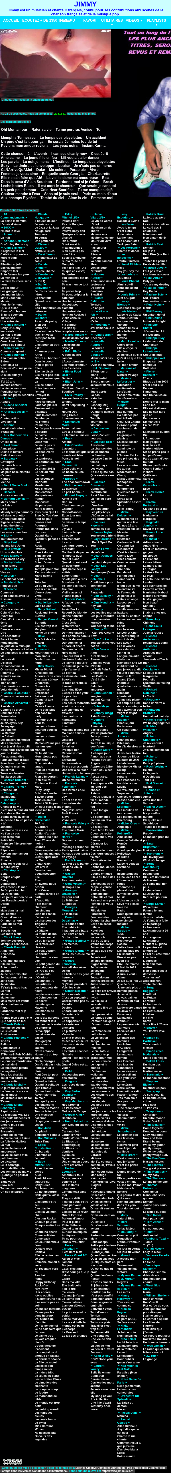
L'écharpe (68, 1329)
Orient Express (72, 1215)
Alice (38, 1175)
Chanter (67, 508)
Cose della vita (72, 468)
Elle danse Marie (73, 830)
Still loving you (153, 857)
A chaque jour (100, 753)
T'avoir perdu (44, 796)
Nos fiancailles (127, 1335)
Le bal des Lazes (128, 877)
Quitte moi (150, 475)
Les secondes (44, 478)
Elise (146, 488)
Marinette (41, 482)
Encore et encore (74, 646)
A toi (93, 652)
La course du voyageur (126, 604)
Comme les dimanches (42, 687)
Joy (64, 796)
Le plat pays (98, 465)
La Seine (149, 1262)
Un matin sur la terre (76, 773)
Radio (121, 910)
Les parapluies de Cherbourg (129, 818)
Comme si (7, 592)
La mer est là (9, 277)
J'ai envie (68, 1292)
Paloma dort (70, 221)
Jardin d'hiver (71, 1134)
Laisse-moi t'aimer (129, 1185)
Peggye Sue (8, 585)
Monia (147, 308)
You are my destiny (156, 284)
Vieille (147, 686)
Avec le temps (126, 227)
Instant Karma (94, 146)
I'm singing (42, 910)
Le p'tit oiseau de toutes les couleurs (75, 1039)
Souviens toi (70, 582)
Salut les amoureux (97, 687)
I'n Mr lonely (8, 565)
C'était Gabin (43, 863)
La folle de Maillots (13, 1141)
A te (3, 415)
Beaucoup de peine (48, 850)
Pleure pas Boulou (155, 465)
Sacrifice (68, 391)
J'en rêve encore (73, 934)
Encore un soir (100, 381)
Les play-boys (100, 512)
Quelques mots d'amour (127, 493)
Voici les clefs (71, 987)
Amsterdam (98, 445)
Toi (99, 129)
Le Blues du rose (154, 1211)
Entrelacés (42, 693)
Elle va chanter (10, 267)
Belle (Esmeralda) (129, 1386)
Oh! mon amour (11, 920)
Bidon (4, 361)
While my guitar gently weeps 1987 (155, 1153)
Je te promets (99, 736)
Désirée (67, 1007)
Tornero (95, 304)
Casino (122, 944)
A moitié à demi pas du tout (127, 410)
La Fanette (97, 455)
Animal (66, 606)
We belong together (156, 723)
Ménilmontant (152, 234)
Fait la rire (69, 1288)
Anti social (150, 1235)
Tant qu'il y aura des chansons (45, 1103)
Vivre (94, 170)
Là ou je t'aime (45, 940)
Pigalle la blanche (12, 522)
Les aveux (124, 642)
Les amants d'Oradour (43, 975)
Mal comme (8, 913)
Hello (120, 267)
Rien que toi (43, 780)
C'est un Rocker (45, 1218)
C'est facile (42, 1208)
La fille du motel (46, 1362)
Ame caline (10, 158)
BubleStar (97, 1375)
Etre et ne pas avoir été (126, 959)
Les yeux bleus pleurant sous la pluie (46, 730)
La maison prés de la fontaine (127, 1347)
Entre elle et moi (11, 1134)
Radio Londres (10, 455)
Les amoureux (100, 1091)
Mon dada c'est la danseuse (155, 972)
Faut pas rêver (153, 271)
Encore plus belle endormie (12, 1126)
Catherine (41, 328)
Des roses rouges (129, 308)
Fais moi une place (103, 900)
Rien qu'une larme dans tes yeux (129, 1203)
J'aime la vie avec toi (14, 816)
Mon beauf (150, 602)
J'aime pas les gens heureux (44, 1314)
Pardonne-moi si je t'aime (77, 182)
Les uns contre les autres (127, 467)
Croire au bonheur (47, 358)
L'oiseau (6, 662)
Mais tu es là (151, 445)
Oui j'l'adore (151, 298)
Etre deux (123, 569)
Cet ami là (41, 867)
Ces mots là (125, 549)
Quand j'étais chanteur (126, 681)
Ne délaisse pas (45, 1432)
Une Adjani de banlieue (126, 1149)
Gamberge (42, 418)
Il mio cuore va (153, 850)
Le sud (121, 1352)
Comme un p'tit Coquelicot (127, 1237)
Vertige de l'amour (12, 344)
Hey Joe (96, 606)
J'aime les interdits (48, 1309)
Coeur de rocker (101, 833)
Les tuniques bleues (43, 1414)
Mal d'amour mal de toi (16, 1098)
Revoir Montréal (45, 1094)
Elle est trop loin (46, 626)
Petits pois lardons (103, 1245)
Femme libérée (45, 271)
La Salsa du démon (125, 1404)
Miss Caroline (44, 1426)
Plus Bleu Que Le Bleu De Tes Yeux (46, 513)
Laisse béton (152, 562)
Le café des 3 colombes (152, 229)
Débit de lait (8, 790)
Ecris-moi (149, 405)
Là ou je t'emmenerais (71, 537)
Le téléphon (125, 1355)
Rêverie (95, 254)
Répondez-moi (72, 753)
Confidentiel (98, 378)
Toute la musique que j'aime (102, 744)
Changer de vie (10, 806)
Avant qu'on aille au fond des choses (101, 787)
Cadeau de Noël (128, 542)
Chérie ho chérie (46, 1232)
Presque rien (70, 749)
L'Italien (148, 1014)
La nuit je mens (36, 162)
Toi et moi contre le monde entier (13, 1079)
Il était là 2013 (126, 967)
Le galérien (69, 488)
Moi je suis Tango (74, 1111)
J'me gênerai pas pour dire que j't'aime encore (154, 1312)
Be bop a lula (71, 887)
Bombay (122, 535)
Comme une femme (75, 629)
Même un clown (45, 632)
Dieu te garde (44, 364)
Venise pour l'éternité (98, 269)
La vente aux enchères (70, 1026)
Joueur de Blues (128, 756)
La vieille (149, 1001)
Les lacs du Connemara (125, 1066)
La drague (69, 1098)
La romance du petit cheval (100, 1032)
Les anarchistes (128, 241)
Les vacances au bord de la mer (128, 781)
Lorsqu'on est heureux (99, 436)
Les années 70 (44, 980)
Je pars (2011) (126, 1319)
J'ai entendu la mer (13, 887)
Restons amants (101, 1282)
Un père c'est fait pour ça (22, 142)
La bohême (8, 729)
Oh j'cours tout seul (156, 1335)
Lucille (121, 786)
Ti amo (147, 1242)
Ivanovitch (97, 937)
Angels (148, 733)
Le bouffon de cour (48, 462)
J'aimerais (42, 425)
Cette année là (10, 1047)
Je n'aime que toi (46, 1325)
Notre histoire (44, 508)
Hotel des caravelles (97, 932)
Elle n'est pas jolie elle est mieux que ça (47, 378)
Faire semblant (45, 401)
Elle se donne (44, 385)
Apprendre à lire (101, 766)
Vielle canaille (71, 318)
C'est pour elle (153, 385)
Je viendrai (8, 984)
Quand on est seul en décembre (74, 564)
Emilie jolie (98, 890)
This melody (98, 1319)
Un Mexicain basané (76, 338)
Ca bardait (42, 1151)
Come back (42, 1238)
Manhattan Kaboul (155, 592)
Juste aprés (98, 391)
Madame (6, 994)
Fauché (40, 1275)
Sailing (148, 786)
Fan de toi (124, 572)
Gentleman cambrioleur (98, 490)
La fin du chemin (128, 616)
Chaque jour (125, 723)
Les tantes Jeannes (75, 1051)
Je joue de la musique (15, 646)
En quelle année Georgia (63, 174)
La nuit (5, 237)
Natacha (96, 398)
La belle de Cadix (129, 314)
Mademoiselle (99, 1144)
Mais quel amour (11, 1004)
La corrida (69, 672)
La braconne (151, 927)
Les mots (123, 1292)
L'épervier (97, 287)
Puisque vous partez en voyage (76, 855)
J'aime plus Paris (155, 1205)
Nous (94, 244)
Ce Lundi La (125, 545)
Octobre (67, 739)
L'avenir (40, 154)
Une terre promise (74, 301)
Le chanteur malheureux (17, 1057)
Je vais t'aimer (127, 997)
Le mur (66, 542)
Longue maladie (128, 656)
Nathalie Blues (45, 251)
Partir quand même (75, 850)
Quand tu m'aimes (12, 766)
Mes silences (43, 488)
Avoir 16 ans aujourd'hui (43, 1180)
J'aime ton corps (101, 944)
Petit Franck (70, 813)
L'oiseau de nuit (128, 900)
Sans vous (7, 1181)
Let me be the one (155, 1181)
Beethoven (124, 940)
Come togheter (153, 1128)
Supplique (69, 903)
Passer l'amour (127, 1094)
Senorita (6, 927)
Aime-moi (7, 950)
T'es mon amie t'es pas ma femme (127, 1101)
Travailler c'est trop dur (100, 1327)
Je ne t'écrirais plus (13, 974)
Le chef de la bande (75, 863)
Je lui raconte (126, 1332)
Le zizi (147, 495)
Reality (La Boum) (155, 642)
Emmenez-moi (10, 713)
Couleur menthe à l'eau (20, 194)
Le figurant (124, 1051)
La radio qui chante (156, 1349)
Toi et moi (7, 770)
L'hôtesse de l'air (102, 515)
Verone (148, 803)
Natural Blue (125, 1218)
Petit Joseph (99, 1242)
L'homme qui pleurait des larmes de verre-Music (128, 892)
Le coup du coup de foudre (46, 1391)
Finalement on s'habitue (44, 410)
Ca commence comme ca (71, 1180)
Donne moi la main (156, 401)
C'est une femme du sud (17, 810)
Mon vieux (42, 502)
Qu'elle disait (9, 308)
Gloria (121, 847)
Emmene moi (99, 893)
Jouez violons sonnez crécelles (102, 979)
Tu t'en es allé (99, 1332)
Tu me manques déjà (95, 190)
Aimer (147, 796)
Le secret (41, 1001)
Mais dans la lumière (125, 1190)
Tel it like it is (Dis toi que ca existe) (74, 269)
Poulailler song (10, 391)
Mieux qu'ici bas (101, 358)
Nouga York (43, 231)
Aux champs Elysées (18, 198)
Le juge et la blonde (98, 1066)
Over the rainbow (102, 364)
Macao (121, 1409)
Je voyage (7, 726)
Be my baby (151, 1175)
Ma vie (4, 301)
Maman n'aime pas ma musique (47, 744)
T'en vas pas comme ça (125, 1303)
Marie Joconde (10, 298)
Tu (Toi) (148, 1245)
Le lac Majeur (126, 1228)
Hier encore (8, 719)
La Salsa (6, 505)
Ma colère (57, 170)
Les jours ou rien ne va (16, 897)
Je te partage (152, 924)
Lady (38, 716)
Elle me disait (44, 371)
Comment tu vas (101, 836)
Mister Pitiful (43, 669)
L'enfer (39, 475)
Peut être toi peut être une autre (46, 1076)
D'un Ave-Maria (127, 1449)
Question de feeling (156, 682)
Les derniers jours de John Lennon (47, 995)
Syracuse (68, 1155)
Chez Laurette (126, 559)
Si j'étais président (74, 984)
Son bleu (149, 606)
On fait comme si (12, 666)
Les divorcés (126, 646)
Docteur (95, 863)
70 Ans (39, 823)
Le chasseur (125, 629)
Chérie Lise (125, 555)
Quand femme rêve (103, 1255)
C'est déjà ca (9, 364)
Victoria (122, 1114)
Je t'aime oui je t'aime (15, 1138)
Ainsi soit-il (125, 284)
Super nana (125, 793)
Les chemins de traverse (73, 711)
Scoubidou (150, 823)
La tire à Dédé (152, 572)
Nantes (5, 478)
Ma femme (7, 997)
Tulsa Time (42, 1141)
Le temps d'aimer (102, 1121)
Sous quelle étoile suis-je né (129, 915)
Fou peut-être (99, 917)
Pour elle (149, 679)
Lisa (65, 726)
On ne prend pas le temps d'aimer (156, 453)
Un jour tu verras (128, 1248)
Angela (95, 763)
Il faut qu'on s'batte (75, 930)
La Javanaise (152, 893)
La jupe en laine (101, 1014)
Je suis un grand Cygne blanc (101, 962)
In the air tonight (154, 321)
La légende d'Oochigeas (151, 775)
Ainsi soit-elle (44, 672)
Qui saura (123, 1198)
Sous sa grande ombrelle (101, 1303)
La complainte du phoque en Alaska (47, 1354)
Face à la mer (9, 639)
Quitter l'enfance (101, 1275)
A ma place (8, 448)
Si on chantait (99, 1288)
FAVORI (89, 20)
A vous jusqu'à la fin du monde (102, 798)
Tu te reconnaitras (129, 1108)
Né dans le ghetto (12, 515)
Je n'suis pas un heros (93, 166)
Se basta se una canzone (73, 473)
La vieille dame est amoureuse (72, 178)
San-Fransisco (127, 398)
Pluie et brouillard (47, 770)
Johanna (6, 826)
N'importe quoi (72, 555)
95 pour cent (70, 897)
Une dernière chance (14, 686)
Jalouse (5, 970)
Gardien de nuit (72, 649)
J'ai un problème (101, 733)
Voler (120, 1121)
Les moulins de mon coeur (127, 811)
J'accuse (123, 970)
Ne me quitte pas (102, 472)
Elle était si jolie (11, 264)
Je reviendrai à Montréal (153, 744)
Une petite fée (99, 1335)
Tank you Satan (127, 244)
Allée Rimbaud (127, 1426)
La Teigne (149, 569)
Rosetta (5, 860)
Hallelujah (97, 599)
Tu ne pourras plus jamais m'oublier (75, 1240)
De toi (66, 970)
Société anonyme (74, 257)
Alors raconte (71, 994)
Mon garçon (43, 1041)
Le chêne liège (72, 689)
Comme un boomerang (151, 872)
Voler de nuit (9, 689)
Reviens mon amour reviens (24, 146)
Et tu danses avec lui (14, 595)
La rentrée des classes (44, 945)
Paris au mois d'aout (99, 194)
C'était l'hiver (71, 626)
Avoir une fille (152, 800)
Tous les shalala (11, 1074)
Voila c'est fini (152, 1121)
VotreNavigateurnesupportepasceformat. (56, 104)
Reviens (40, 549)
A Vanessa (7, 954)
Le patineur (98, 1078)
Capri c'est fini (72, 1268)
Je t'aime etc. (99, 967)
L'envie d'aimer (10, 224)
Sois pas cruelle (46, 793)
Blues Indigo (99, 810)
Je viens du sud (128, 1001)
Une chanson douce (76, 1161)
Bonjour (67, 1265)
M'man (39, 1429)
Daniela (40, 1252)
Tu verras (41, 237)
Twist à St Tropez (46, 803)
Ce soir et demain (12, 609)
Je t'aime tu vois (46, 438)
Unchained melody (156, 716)
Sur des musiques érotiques (74, 1233)
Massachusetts (153, 1161)
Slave (65, 816)
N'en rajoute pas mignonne (46, 758)
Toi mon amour (127, 364)
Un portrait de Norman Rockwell (74, 313)
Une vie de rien (100, 1339)
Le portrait (7, 659)
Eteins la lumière (11, 452)
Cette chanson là (15, 154)
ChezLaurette (99, 174)
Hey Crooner (70, 1104)
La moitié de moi (46, 934)
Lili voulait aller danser (80, 158)
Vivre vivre (69, 820)
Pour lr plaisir (71, 1221)
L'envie (95, 739)
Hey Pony (41, 1288)
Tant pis (148, 780)
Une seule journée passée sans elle (129, 798)
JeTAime (123, 857)
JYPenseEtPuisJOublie (16, 1054)
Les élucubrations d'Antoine (12, 430)
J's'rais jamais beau (14, 987)
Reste (38, 545)
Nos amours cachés (43, 1046)
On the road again (12, 518)
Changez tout (126, 739)
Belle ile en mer (101, 1372)
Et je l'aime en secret (14, 1088)
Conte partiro (9, 418)
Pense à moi (70, 458)
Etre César (42, 890)
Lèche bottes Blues (48, 1379)
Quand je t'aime (45, 1081)
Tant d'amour (99, 1312)
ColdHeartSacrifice (75, 388)
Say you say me (128, 271)
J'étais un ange (127, 599)
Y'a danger (69, 324)
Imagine (95, 696)
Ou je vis (149, 251)
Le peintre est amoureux (152, 949)
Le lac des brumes (74, 1335)
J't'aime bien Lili (154, 331)
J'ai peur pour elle (74, 1208)
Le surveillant (126, 1074)
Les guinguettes (11, 291)
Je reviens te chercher (70, 1016)
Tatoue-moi (124, 1265)
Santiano (96, 291)
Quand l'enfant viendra (153, 470)
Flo (145, 428)
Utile (93, 1342)
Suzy (5, 166)
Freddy (148, 833)
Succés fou (8, 930)
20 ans (147, 378)
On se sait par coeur (14, 669)
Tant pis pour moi (47, 569)
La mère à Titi (152, 565)
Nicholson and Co (129, 662)
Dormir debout (72, 639)
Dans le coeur (44, 361)
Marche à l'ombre (155, 595)
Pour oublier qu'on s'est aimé (128, 1360)
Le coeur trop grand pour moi (101, 1056)
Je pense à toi (126, 595)
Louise (64, 166)
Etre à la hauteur (73, 431)
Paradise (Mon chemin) (127, 1374)
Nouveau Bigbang (102, 1191)
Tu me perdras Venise (74, 129)
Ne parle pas (43, 505)
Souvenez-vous (101, 1309)
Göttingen (7, 462)
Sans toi (148, 478)
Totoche (40, 582)
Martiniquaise (152, 1071)
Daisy (4, 880)
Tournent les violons (99, 423)
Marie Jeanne (126, 1088)
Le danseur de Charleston (153, 343)
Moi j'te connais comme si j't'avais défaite (102, 1165)
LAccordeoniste (73, 361)
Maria (147, 1292)
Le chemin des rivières (100, 1046)
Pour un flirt (125, 676)
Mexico (122, 338)
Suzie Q (40, 281)
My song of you (101, 1396)
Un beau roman (127, 729)
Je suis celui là (153, 1094)
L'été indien (98, 679)
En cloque (150, 555)
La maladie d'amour (124, 1019)
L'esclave (149, 957)
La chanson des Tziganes (45, 922)
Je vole (122, 1004)
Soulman (6, 488)
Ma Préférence (100, 1148)
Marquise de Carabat (98, 1153)
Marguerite (150, 676)
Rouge (94, 415)
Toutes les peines (155, 261)
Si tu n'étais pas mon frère (73, 252)
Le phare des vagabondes (99, 1083)
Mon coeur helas (101, 1171)
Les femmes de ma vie (15, 1171)
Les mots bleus (11, 934)
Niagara (95, 1185)
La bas (95, 395)
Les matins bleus (12, 294)
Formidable (8, 716)
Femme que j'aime (102, 572)
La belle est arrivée (103, 990)
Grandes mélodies (13, 813)
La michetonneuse (127, 872)
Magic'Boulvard (72, 810)
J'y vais (67, 529)
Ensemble (7, 408)
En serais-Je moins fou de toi (72, 142)
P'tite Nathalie (71, 1225)
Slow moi (6, 1185)
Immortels (7, 331)
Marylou (40, 629)
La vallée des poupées (126, 1032)
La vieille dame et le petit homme (14, 1156)
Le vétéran (124, 1084)
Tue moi (67, 589)
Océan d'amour (10, 917)
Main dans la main (12, 910)
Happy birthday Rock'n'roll (45, 1283)
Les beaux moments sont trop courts (76, 704)
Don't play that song (14, 244)
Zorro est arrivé (72, 1165)
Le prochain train (102, 1088)
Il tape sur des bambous (152, 363)
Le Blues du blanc (47, 1375)
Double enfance (101, 873)
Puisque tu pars (101, 408)
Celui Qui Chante (128, 421)
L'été (3, 508)
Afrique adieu (126, 937)
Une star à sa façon (75, 770)
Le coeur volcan (101, 1061)
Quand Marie (43, 535)
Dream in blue (71, 826)
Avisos (95, 793)
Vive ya (5, 572)
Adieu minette (152, 542)
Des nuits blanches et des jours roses (15, 1119)
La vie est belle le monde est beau (74, 1324)
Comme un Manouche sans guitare (154, 1195)
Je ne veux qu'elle (129, 354)
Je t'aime (41, 435)
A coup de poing (46, 321)
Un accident (96, 137)
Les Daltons (98, 676)
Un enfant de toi (154, 314)
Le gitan (40, 465)
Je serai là (124, 994)
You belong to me (102, 626)
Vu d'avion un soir (129, 709)
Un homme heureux (156, 1342)
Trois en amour (45, 800)
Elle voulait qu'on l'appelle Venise (102, 885)
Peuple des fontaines (69, 744)
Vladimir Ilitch (126, 1118)
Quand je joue (100, 1252)
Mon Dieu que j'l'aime (152, 1330)
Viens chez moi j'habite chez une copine (154, 613)
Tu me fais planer (129, 699)
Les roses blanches (13, 532)
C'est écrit (99, 154)
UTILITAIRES (112, 20)
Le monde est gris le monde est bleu (76, 453)
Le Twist (40, 1422)
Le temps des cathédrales (126, 1391)
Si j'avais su (43, 559)
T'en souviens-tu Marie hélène (46, 574)
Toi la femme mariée (14, 783)
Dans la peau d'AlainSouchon (45, 872)
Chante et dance (128, 251)
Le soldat (68, 549)
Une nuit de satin (128, 1091)
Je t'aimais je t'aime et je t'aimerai (75, 667)
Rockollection (99, 1399)
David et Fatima (153, 529)
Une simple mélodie (124, 922)
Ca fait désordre (46, 1191)
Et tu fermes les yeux (14, 274)
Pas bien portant (73, 880)
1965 (120, 934)
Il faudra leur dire (73, 656)
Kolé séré (149, 368)
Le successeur (127, 1071)
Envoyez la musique (42, 396)
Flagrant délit (71, 1198)
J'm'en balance (72, 1302)
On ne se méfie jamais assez (100, 1203)
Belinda (5, 1044)
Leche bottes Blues (17, 186)
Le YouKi (149, 696)
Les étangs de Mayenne (44, 1006)
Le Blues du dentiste (70, 1149)
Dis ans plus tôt (128, 950)
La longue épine (101, 1017)
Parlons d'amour (73, 1218)
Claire (66, 1278)
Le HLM (148, 575)
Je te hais (7, 980)
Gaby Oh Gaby (10, 328)
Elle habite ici (71, 927)
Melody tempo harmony (16, 512)
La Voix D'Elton (45, 950)
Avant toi (6, 616)
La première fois (128, 1024)
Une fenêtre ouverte (156, 301)
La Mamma (7, 733)
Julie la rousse (153, 632)
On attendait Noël (102, 1198)
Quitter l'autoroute (47, 1091)
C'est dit (6, 626)
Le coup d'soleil (154, 672)
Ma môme (97, 552)
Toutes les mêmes (155, 826)
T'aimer (5, 1101)
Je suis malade (153, 917)
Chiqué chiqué (10, 877)
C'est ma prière (127, 1165)
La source (97, 348)
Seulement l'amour (47, 1134)
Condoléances (72, 512)
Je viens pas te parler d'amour (45, 446)
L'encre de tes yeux (75, 693)
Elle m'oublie (99, 729)
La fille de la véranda (98, 1002)
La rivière (123, 1027)
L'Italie (5, 903)
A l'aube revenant (74, 602)
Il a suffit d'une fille (48, 1298)
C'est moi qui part (12, 960)
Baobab (40, 847)
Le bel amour (9, 287)
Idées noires (8, 502)
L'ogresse (150, 960)
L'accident (42, 1349)
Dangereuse (8, 883)
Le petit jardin (99, 508)
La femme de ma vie (14, 830)
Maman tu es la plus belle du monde (127, 331)
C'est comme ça (73, 505)
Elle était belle (71, 1285)
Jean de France (45, 913)
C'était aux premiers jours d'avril (14, 256)
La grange (150, 1359)
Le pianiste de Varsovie (71, 1032)
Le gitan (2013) (45, 468)
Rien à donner (44, 552)
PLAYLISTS (156, 20)
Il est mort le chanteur (56, 186)
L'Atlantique (151, 438)
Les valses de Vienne (71, 805)
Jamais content (11, 385)
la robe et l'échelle (74, 682)
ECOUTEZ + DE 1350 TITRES (46, 20)
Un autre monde (154, 1118)
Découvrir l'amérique (150, 390)
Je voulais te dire (129, 753)
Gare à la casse (101, 924)
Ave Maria (7, 706)
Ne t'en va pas (10, 833)
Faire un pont (44, 696)
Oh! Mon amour (14, 129)
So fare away (126, 1322)
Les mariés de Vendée (44, 1012)
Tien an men (8, 682)
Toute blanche (152, 984)
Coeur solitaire (45, 1235)
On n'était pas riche (48, 1064)
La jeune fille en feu (40, 158)
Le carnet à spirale (155, 1319)
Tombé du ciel (52, 198)
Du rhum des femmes (152, 1066)
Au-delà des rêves (74, 967)
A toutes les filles (46, 836)
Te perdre (68, 274)
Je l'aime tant (71, 1298)
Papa (3, 1007)
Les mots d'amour (74, 364)
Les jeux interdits (102, 616)
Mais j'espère (152, 441)
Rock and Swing (46, 612)
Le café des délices (156, 224)
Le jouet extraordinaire (16, 1061)
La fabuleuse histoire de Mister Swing (129, 766)
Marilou (40, 749)
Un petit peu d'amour (18, 190)
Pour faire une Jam (13, 763)
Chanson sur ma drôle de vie (154, 1273)
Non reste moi (10, 836)
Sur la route (70, 937)
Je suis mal (98, 957)
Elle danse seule (73, 924)
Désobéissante (100, 860)
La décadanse (152, 890)
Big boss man (44, 1188)
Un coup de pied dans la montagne (129, 704)
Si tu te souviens (11, 314)
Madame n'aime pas (75, 729)
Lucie (121, 1452)
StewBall (96, 294)
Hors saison (70, 652)
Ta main (40, 1098)
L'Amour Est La (127, 455)
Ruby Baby (42, 790)
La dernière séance (48, 1359)
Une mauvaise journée (100, 621)
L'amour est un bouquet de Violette (127, 321)
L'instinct (60, 162)
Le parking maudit (47, 1409)
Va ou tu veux (44, 585)
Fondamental (9, 642)
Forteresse (124, 726)
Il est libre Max (72, 1252)
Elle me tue (8, 964)
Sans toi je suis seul (61, 194)
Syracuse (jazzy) (73, 1158)
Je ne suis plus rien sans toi (45, 711)
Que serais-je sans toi (97, 186)
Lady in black (152, 1252)
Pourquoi (41, 525)
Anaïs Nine (150, 545)
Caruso (67, 502)
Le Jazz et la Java (47, 227)
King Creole (70, 415)
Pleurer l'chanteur (129, 672)
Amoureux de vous (48, 676)
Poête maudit (126, 1456)
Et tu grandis (9, 967)
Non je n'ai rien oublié (15, 746)
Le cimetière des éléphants (46, 1384)
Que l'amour (43, 1088)
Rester (94, 1278)
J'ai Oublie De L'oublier (44, 1320)
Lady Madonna (153, 1134)
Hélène (95, 927)
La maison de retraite (126, 775)
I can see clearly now (69, 154)
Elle (3, 261)
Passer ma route (128, 395)
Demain (148, 247)
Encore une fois (73, 1011)
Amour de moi (44, 830)
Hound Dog (69, 411)
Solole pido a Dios (74, 579)
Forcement (97, 913)
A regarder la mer (12, 251)
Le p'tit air (124, 391)
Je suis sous (43, 224)
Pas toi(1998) (99, 405)
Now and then (152, 1138)
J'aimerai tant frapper (44, 701)
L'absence (42, 917)
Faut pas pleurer (46, 405)
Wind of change (154, 860)
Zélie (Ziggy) (125, 508)
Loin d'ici (123, 652)
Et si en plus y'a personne (11, 376)
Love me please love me (128, 905)
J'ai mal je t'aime (73, 1295)
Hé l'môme (42, 421)
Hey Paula (150, 291)
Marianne (123, 659)
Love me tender (72, 418)
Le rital (5, 990)
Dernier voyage (127, 375)
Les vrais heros (45, 1419)
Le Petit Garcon (153, 1011)
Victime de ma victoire (126, 1270)
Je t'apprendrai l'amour (16, 977)
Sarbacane (69, 759)
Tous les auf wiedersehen (152, 979)
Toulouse (41, 234)
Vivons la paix (71, 595)
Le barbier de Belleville (152, 1006)
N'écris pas (98, 1178)
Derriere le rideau (102, 850)
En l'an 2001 (151, 425)
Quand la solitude (47, 1084)
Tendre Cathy (9, 867)
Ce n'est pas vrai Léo (14, 1114)
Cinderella (42, 682)
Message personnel (75, 847)
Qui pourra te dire (129, 1195)
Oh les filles (8, 441)
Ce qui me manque (47, 853)
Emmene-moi (102, 198)
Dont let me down (155, 1131)
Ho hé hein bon (127, 1342)
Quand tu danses (102, 411)
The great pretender (156, 1168)
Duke (40, 170)
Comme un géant (12, 351)
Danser (95, 840)
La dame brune (10, 465)
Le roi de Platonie (12, 1168)
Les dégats (98, 1101)
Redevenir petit (127, 1144)
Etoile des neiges (155, 1057)
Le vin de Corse (101, 221)
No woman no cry (12, 559)
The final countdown (76, 482)
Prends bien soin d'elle (16, 1017)
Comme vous (126, 562)
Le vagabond (9, 1071)
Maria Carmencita (129, 478)
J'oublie (95, 974)
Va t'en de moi (100, 1345)
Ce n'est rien (99, 826)
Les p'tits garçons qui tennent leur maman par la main (48, 1021)
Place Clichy (99, 1248)
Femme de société (13, 1027)
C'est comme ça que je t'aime (128, 1160)
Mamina (122, 1416)
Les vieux (97, 468)
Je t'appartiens (72, 1021)
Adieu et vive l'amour (71, 1260)
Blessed (67, 385)
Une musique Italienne (44, 1116)
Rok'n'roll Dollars (155, 1339)
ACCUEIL (11, 20)
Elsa (105, 178)
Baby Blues (42, 1185)
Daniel (121, 565)
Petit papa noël (153, 1218)
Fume (38, 1278)
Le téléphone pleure (14, 1067)
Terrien (95, 1315)
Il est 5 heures (100, 495)
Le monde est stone (156, 1078)
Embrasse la (151, 418)
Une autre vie (9, 321)
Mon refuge (98, 1175)
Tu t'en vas (7, 318)
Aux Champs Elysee (99, 657)
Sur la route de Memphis (72, 262)
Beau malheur (71, 428)
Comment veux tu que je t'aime (129, 1444)
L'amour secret (45, 937)
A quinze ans (9, 1111)
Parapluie (78, 170)
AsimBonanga (100, 716)
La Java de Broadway (124, 1012)
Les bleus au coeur (156, 274)
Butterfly (40, 622)
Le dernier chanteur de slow (46, 955)
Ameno (67, 441)
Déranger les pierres (99, 845)
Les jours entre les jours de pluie (103, 1113)
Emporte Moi (9, 271)
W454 (121, 1124)
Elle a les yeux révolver (127, 349)
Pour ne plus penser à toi (43, 520)
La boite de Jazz (128, 759)
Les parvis (9, 162)
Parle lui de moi (11, 924)
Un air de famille (154, 264)
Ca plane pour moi (155, 508)
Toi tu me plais (100, 1322)
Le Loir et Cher (127, 632)
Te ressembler (71, 763)
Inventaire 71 (126, 589)
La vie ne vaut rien (13, 388)
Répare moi (8, 850)
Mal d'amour (8, 1094)
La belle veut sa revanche (128, 865)
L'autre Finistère (128, 261)
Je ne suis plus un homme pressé (129, 989)
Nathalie (67, 1054)
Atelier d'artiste (45, 833)
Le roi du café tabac (156, 954)
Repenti (148, 535)
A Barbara (41, 826)
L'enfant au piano (155, 944)
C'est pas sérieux (46, 679)
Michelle (67, 980)
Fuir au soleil (126, 575)
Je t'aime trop (44, 1335)
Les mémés (70, 944)
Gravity (95, 709)
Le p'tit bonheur (73, 492)
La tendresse (43, 458)
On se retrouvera (73, 780)
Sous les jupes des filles (17, 395)
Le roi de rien (126, 639)
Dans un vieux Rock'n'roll (153, 1300)
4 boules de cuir (46, 221)
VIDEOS (132, 20)
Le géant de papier (103, 562)
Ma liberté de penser (76, 552)
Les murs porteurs (74, 545)
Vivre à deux (43, 592)
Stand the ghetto (11, 525)
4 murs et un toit (11, 495)
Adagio (5, 401)
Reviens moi (43, 773)
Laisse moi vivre (73, 1319)
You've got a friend (103, 535)
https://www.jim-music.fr (117, 1471)
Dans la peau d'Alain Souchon (26, 182)
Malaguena (7, 796)
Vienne (5, 482)
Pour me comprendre (125, 487)
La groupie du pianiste (126, 436)
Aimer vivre (98, 726)
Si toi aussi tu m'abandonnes (72, 246)
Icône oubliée (44, 1295)
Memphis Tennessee (18, 137)
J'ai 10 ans (7, 381)
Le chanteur (43, 298)
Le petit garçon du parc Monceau (47, 965)
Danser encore (10, 629)
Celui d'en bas (10, 612)
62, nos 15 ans (127, 525)
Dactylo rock (43, 1248)
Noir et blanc (70, 559)
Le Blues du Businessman (9, 1032)
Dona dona (7, 1051)
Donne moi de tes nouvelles (102, 868)
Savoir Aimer (71, 575)
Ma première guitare (151, 815)
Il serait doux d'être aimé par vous (75, 1203)
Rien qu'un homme (13, 311)
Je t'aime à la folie (155, 920)
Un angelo (97, 308)
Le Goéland (70, 1332)
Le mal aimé (8, 1064)
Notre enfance (44, 1051)
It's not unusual (153, 1228)
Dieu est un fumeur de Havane (156, 878)
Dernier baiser (100, 1379)
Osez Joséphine (11, 341)
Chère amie (125, 344)
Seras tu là (124, 498)
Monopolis (124, 482)
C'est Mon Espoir (102, 830)
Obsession (97, 1195)
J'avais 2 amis (44, 706)
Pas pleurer (98, 247)
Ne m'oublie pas (128, 790)
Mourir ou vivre (100, 241)
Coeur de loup (152, 354)
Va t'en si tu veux (102, 1349)
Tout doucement (11, 539)
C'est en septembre (75, 997)
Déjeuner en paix (154, 1088)
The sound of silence (152, 1046)
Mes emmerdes (10, 743)
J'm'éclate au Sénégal (71, 346)
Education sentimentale (126, 386)
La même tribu (44, 1372)
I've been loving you (76, 659)
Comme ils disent (12, 709)
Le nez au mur (44, 472)
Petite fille (7, 840)
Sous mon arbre (101, 1298)
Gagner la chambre (103, 920)
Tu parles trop (71, 291)
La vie (121, 626)
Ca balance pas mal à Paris (127, 416)
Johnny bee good (12, 940)
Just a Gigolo (126, 298)
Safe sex (6, 679)
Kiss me (6, 599)
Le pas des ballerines (69, 698)
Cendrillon (150, 1114)
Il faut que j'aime (128, 585)
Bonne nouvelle (72, 616)
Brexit (108, 182)
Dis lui (121, 1168)
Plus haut (149, 1104)
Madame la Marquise (150, 517)
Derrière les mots (102, 1382)
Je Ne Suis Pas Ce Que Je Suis (129, 982)
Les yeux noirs (65, 146)
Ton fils (95, 418)
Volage (66, 321)
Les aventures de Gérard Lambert (155, 587)
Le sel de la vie (72, 800)
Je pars (122, 1315)
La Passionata (71, 1108)
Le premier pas (127, 1134)
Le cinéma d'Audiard (124, 1046)
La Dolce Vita (9, 893)
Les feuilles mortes (103, 612)
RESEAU (67, 20)
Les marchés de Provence (73, 1046)
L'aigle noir (8, 468)
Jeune (147, 1208)
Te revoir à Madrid (47, 1108)
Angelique (124, 826)
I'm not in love (10, 231)
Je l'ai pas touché (12, 890)
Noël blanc (97, 338)
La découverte (44, 452)
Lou (3, 907)
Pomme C (7, 672)
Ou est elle (97, 1221)
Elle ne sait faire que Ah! (21, 178)
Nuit (93, 401)
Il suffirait (149, 994)
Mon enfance (43, 492)
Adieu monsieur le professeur (103, 282)
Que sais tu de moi (13, 1021)
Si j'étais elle (99, 1285)
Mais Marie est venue (14, 1001)
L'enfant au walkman (98, 1072)
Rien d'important (46, 776)
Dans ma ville (71, 1282)
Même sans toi (153, 1352)
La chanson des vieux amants (101, 450)
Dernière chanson (74, 632)
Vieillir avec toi (72, 592)
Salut (94, 682)
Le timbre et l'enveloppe (33, 166)
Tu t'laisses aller (11, 776)
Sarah (147, 1021)
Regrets (122, 1282)
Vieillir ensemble (46, 589)
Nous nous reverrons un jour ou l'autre (17, 751)
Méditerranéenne (102, 237)
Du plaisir (41, 1131)
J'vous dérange (45, 1345)
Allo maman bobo (12, 358)
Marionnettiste (153, 448)
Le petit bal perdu (12, 579)
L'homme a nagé (101, 1124)
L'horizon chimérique (98, 1129)
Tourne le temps (46, 1111)
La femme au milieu (75, 435)
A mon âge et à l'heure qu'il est (100, 758)
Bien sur (40, 324)
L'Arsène (96, 505)
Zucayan (96, 1352)
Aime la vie (77, 198)
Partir (94, 1232)
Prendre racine (10, 676)
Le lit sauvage (10, 1165)
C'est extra (124, 231)
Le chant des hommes (126, 1039)
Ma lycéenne (151, 334)
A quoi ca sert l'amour (71, 356)
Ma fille (148, 1017)
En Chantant (125, 954)
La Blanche (150, 559)
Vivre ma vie (43, 599)
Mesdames (42, 485)
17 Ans (5, 1041)
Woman (95, 703)
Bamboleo (69, 1118)
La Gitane (41, 930)
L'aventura (69, 448)
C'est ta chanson (128, 552)
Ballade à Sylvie (128, 221)
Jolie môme (125, 234)
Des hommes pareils (76, 636)
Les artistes (43, 984)
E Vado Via (42, 900)
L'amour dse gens (102, 1021)
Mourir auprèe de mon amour (46, 654)
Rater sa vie (41, 129)
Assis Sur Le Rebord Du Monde (74, 611)
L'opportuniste (100, 518)
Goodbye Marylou (129, 850)
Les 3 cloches (71, 368)
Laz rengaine (152, 937)
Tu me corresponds (75, 766)
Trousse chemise (12, 773)
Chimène (149, 622)
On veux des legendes (43, 1437)
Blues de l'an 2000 (155, 381)
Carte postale (71, 619)
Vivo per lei (8, 421)
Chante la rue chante (126, 1437)
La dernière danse (129, 1007)
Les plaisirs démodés (15, 739)
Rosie (66, 756)
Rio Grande (69, 241)
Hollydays (124, 853)
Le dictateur (8, 1161)
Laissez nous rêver (75, 1211)
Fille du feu (98, 910)
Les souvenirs (100, 1118)
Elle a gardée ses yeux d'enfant (129, 1180)
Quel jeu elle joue (102, 1258)
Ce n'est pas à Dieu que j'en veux (48, 333)
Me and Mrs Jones (13, 545)
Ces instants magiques (70, 1186)
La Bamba (124, 277)
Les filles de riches (125, 1139)
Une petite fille (44, 241)
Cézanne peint (127, 425)
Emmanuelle (151, 421)
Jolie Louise (43, 606)
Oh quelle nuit (152, 820)
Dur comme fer (72, 642)
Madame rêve (9, 338)
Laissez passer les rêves (127, 443)
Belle (3, 873)
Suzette (40, 616)
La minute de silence (126, 450)
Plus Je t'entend (11, 304)
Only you (149, 281)
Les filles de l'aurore (151, 1324)
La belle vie (151, 810)
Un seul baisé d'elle (48, 806)
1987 (3, 606)
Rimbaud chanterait (124, 694)
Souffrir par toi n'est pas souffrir (102, 1293)
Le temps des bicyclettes (61, 137)
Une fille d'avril (100, 1402)
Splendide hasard (129, 502)
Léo (37, 960)
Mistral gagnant (153, 599)
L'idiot (94, 224)
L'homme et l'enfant (43, 1156)
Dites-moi (123, 743)
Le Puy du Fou (45, 970)
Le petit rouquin (128, 636)
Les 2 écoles (125, 1061)
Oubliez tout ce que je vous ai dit (128, 667)
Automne (96, 780)
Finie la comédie (46, 415)
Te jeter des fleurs (74, 585)
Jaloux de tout (100, 947)
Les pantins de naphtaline (72, 718)
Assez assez (99, 776)
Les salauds (125, 649)
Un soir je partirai (12, 1191)
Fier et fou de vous (156, 1305)
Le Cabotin (7, 736)
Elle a (38, 368)
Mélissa (95, 1158)
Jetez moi (41, 441)
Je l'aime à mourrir (75, 662)
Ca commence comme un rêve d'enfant (101, 820)
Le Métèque (70, 900)
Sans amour (43, 555)
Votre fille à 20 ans (155, 1024)
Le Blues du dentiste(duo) (71, 1143)
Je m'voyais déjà (11, 723)
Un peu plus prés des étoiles (73, 1076)
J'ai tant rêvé (70, 1131)
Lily (145, 498)
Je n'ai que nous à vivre (16, 649)
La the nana (125, 237)
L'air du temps (71, 532)
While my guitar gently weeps (154, 1146)
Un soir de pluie (11, 552)
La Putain (149, 997)
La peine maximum (13, 221)
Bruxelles (123, 539)
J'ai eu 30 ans (99, 940)
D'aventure (150, 907)
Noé (93, 1188)
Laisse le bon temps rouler (44, 1367)
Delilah (148, 1225)
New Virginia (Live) (103, 1181)
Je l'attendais (126, 592)
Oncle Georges (45, 1061)
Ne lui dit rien (44, 753)
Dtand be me (151, 1141)
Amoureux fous (72, 1175)
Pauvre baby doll (73, 231)
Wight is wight (127, 713)
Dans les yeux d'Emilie (100, 664)
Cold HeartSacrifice (57, 190)
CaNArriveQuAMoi (16, 170)
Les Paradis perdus (13, 900)
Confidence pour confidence (101, 584)
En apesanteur (10, 636)
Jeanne (95, 1386)
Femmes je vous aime (19, 174)
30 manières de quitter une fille (127, 520)
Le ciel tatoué (99, 1051)
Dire (3, 632)
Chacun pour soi (46, 1221)
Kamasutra (124, 860)
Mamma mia (98, 234)
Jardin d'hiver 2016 (75, 1138)
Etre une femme (128, 964)
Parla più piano (153, 763)
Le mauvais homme (125, 1056)
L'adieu (40, 927)
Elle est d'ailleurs (155, 408)
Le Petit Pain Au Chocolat (101, 671)
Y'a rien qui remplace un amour (75, 329)
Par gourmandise (12, 756)
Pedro (94, 251)
